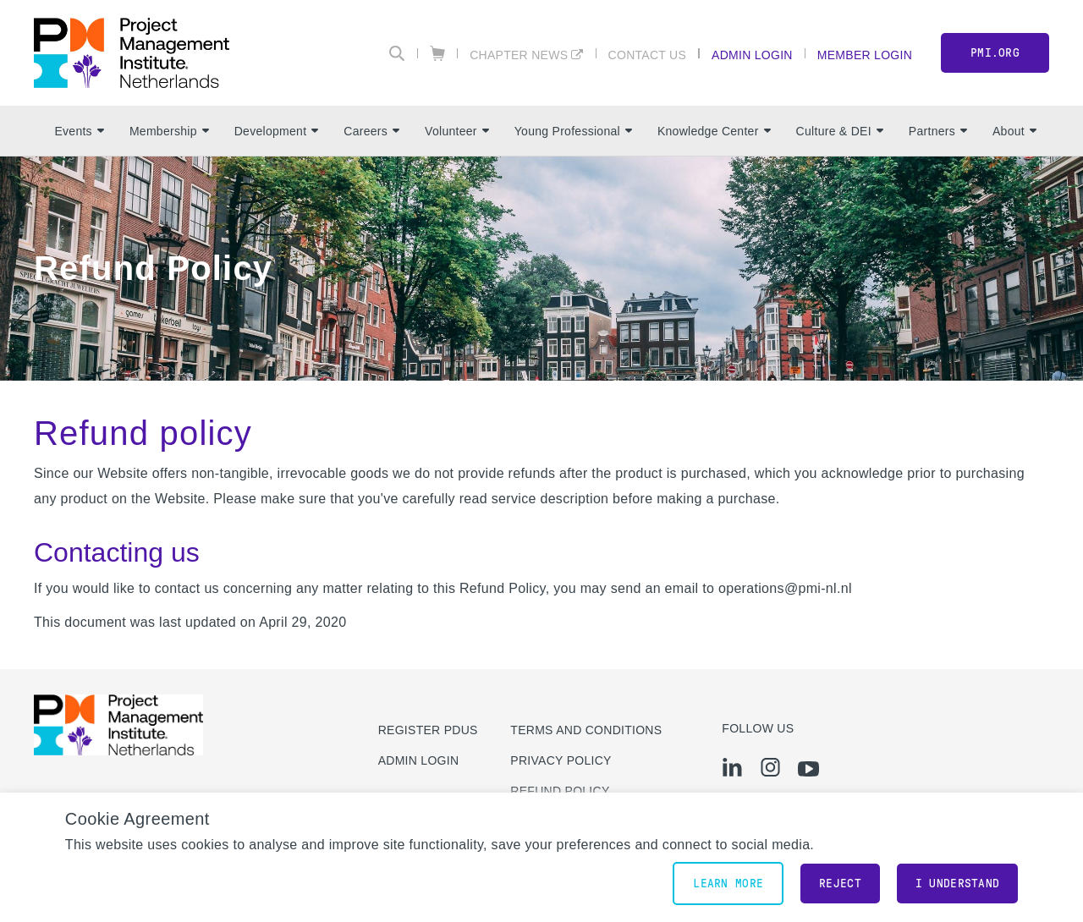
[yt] (808, 769)
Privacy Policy (560, 760)
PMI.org (995, 53)
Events (78, 131)
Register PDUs (428, 730)
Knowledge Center (714, 131)
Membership (169, 131)
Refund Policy (559, 791)
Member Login (864, 54)
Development (276, 131)
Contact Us (647, 54)
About (1014, 131)
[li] (732, 767)
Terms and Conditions (586, 730)
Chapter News (519, 54)
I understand (957, 883)
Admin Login (752, 54)
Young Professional (573, 131)
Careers (371, 131)
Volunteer (457, 131)
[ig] (770, 767)
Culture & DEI (839, 131)
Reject (840, 883)
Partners (938, 131)
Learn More (728, 883)
